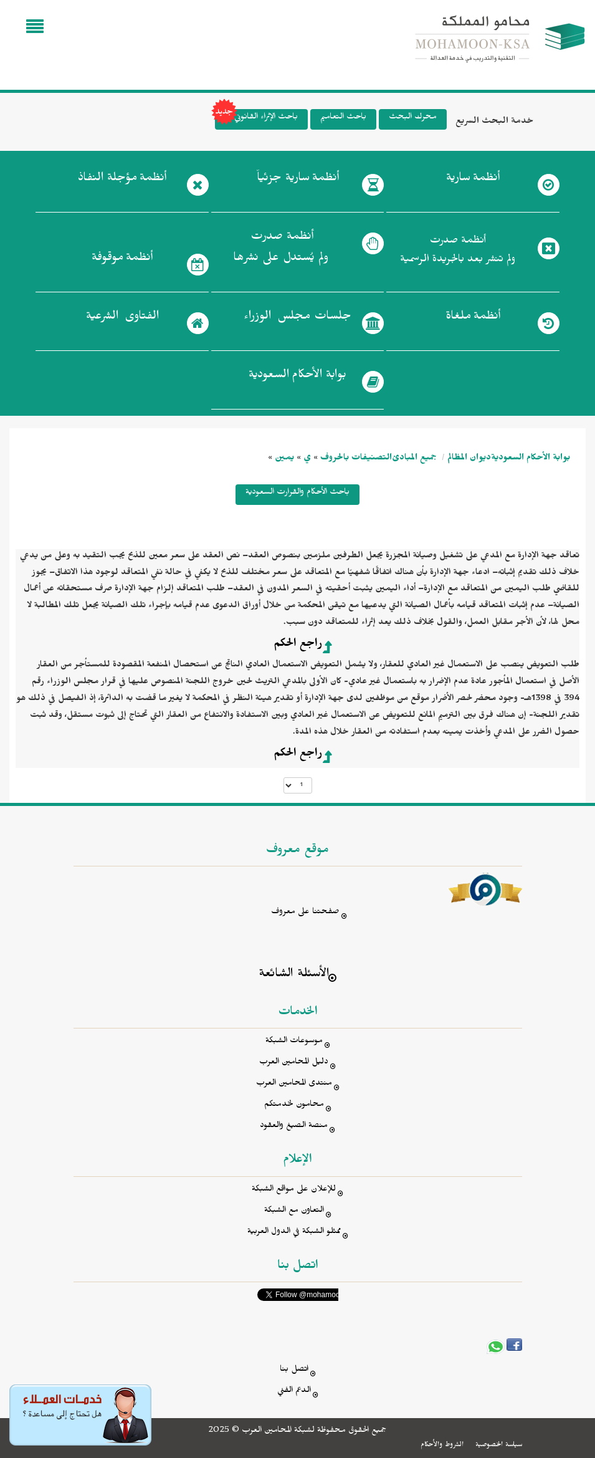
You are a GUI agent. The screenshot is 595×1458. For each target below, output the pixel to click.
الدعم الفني (294, 1391)
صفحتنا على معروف (305, 913)
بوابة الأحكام (297, 377)
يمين (284, 459)
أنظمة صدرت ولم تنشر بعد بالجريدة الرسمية (457, 251)
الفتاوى (122, 318)
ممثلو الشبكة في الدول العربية (294, 1232)
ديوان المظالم (469, 459)
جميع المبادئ (414, 459)
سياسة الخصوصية (498, 1445)
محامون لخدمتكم (294, 1105)
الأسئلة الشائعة (294, 975)
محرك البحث (413, 118)
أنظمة (473, 180)
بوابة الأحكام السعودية (530, 459)
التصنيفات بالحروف (356, 459)
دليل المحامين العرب (293, 1063)
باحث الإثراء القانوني (256, 119)
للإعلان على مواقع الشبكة (294, 1190)
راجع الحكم (298, 645)
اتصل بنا (294, 1370)
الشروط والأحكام (442, 1445)
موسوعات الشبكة (294, 1042)
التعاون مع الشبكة (294, 1211)
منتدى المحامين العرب (294, 1084)
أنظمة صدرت (280, 251)
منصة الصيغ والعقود (294, 1126)
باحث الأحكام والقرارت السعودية (297, 493)
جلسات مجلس (297, 318)
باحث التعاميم (343, 118)
